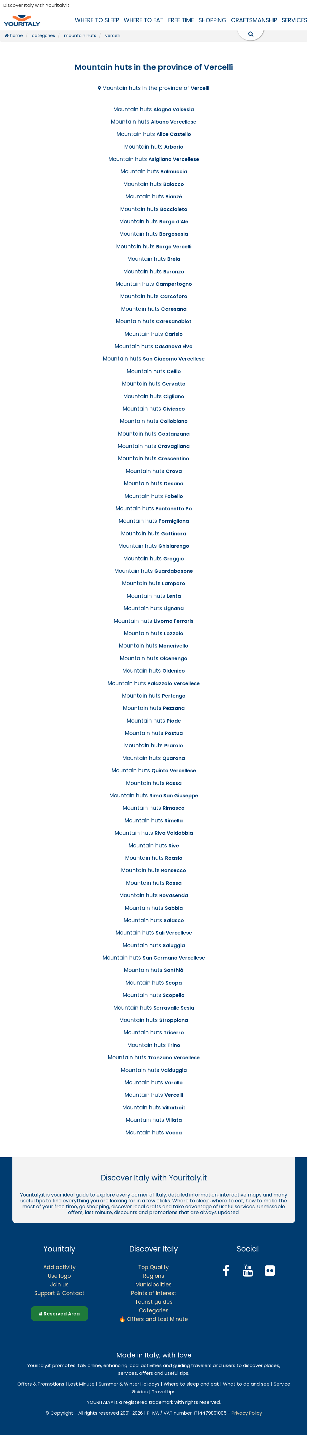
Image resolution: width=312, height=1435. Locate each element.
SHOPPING (212, 20)
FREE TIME (181, 20)
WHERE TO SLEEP (97, 20)
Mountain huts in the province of (153, 88)
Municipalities (153, 1284)
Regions (153, 1276)
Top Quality (153, 1267)
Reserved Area (59, 1313)
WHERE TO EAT (144, 20)
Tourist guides (154, 1302)
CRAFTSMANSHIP (254, 20)
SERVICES (294, 20)
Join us (59, 1284)
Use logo (59, 1276)
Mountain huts (153, 109)
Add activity (59, 1267)
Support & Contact (59, 1293)
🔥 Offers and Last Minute (153, 1319)
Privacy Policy (247, 1413)
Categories (154, 1310)
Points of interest (153, 1293)
